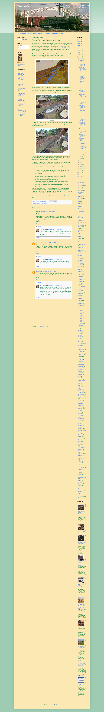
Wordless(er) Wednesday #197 (82, 91)
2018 (79, 54)
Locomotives (80, 361)
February (81, 166)
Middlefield (80, 364)
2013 (79, 176)
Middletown (80, 366)
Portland (80, 413)
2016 (79, 170)
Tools (79, 466)
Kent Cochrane (81, 343)
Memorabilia (80, 363)
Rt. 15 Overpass (81, 444)
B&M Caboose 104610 (81, 193)
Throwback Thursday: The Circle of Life (82, 130)
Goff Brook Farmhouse (80, 290)
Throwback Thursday (80, 462)
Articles (79, 189)
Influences (80, 305)
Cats (79, 213)
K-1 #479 (80, 341)
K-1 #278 (80, 330)
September (81, 152)
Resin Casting (81, 438)
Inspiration (80, 307)
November (81, 60)
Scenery (45, 203)
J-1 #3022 (80, 321)
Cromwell (80, 226)
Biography (80, 203)
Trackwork (80, 471)
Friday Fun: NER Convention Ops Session (82, 112)
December (81, 58)
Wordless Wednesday (80, 495)
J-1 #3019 (80, 320)
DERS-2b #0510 (81, 247)
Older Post (69, 324)
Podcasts (80, 412)
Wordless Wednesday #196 (82, 119)
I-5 (78, 302)
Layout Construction (80, 347)
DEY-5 (79, 260)
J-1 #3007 (80, 310)
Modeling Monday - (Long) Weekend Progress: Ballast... (82, 76)
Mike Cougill (39, 242)
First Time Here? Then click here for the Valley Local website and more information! (40, 33)
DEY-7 (79, 269)
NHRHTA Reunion (82, 386)
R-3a (79, 427)
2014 (79, 174)
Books (79, 206)
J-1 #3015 (80, 315)
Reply (37, 223)
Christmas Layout (82, 222)
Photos (79, 410)
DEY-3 (79, 257)
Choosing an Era (81, 215)
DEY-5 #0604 (81, 262)
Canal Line (80, 211)
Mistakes (37, 203)
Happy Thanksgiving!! (82, 87)
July (80, 156)
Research (80, 436)
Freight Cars (80, 279)
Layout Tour (80, 351)
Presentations (81, 415)
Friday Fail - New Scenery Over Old (82, 83)
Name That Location (80, 378)
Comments (21, 48)
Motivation (80, 374)
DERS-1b (80, 238)
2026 (79, 39)
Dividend (80, 273)
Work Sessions (81, 497)
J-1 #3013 (80, 313)
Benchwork (80, 198)
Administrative (81, 185)
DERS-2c (80, 250)
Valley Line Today (82, 477)
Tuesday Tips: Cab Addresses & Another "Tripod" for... (82, 97)
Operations (80, 400)
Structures (80, 457)
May (80, 160)
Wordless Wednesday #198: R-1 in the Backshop (82, 63)
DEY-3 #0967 (81, 258)
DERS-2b (80, 243)
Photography (81, 408)
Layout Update (81, 353)
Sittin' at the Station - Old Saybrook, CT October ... (82, 107)
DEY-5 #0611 (81, 266)
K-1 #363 (80, 336)
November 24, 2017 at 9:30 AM (48, 211)
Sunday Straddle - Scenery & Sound (82, 102)
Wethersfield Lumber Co (80, 489)
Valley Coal (80, 476)
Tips (79, 464)
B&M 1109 (80, 190)
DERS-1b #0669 (81, 240)
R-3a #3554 (80, 428)
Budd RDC (80, 210)
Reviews (80, 441)
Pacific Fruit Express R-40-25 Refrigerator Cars (21, 103)
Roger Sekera (39, 271)
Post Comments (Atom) (43, 326)
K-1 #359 (80, 335)
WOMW (79, 493)
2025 (79, 41)
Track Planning (81, 467)
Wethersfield (80, 487)
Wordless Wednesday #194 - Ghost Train (82, 147)
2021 (79, 49)
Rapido (79, 433)
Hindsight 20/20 (81, 297)
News (79, 383)
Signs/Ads (80, 455)
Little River (80, 359)
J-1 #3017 (80, 318)
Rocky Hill (80, 443)
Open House (80, 395)
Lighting (79, 358)
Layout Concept (81, 345)
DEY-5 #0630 (81, 268)
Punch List (80, 422)
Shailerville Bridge (82, 450)
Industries (80, 303)
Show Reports (81, 453)
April (80, 162)
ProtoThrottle (81, 420)
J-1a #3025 (80, 325)
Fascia (79, 278)
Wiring (79, 491)
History (79, 298)
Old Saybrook (81, 394)
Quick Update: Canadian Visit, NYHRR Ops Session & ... (82, 125)
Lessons (80, 356)
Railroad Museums (82, 430)
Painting (79, 402)
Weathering (80, 483)
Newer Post (35, 324)
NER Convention (81, 380)
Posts (20, 45)
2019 (79, 52)
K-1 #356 (80, 333)
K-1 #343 (80, 331)
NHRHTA (80, 385)
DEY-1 (79, 255)
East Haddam (81, 274)
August (81, 154)
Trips (79, 472)
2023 (79, 45)
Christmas (80, 220)
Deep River (80, 231)
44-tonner (80, 184)
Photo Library (81, 407)
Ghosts (79, 283)
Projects (79, 417)
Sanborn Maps (81, 447)
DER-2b (79, 236)
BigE (79, 201)
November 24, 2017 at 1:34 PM (49, 242)
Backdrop (80, 195)
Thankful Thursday (82, 458)
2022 (79, 47)
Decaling (80, 230)
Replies (39, 226)
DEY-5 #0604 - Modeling (81, 264)
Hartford (79, 293)
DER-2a (79, 235)
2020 (79, 50)
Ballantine (80, 196)
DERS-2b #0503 (81, 244)
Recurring (80, 434)
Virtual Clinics (81, 482)
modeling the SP (22, 93)
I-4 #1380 (80, 300)
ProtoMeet (80, 418)
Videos (79, 480)
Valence (79, 474)
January (81, 168)
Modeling (80, 371)
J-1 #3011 (80, 312)
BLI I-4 (79, 205)
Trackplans (80, 469)
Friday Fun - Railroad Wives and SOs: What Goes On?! (82, 141)
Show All (25, 117)
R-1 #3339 (80, 425)
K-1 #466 (80, 340)
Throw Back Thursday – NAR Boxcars (21, 88)
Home (52, 324)
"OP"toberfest (81, 182)
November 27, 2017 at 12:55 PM (55, 229)
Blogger (57, 704)
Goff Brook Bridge (82, 286)
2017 (79, 56)
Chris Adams (43, 229)
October (81, 151)
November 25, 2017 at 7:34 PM (49, 271)
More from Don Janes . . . (82, 115)
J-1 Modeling (81, 323)
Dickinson (80, 271)
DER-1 (79, 233)
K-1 (79, 328)
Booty (79, 208)
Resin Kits (80, 439)
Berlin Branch (81, 200)
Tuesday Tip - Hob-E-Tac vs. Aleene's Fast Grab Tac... (82, 70)
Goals (79, 284)
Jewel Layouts (81, 326)
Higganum (80, 295)
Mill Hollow (80, 368)
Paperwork (80, 403)
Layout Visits (81, 354)
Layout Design (81, 349)
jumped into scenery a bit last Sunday (60, 47)
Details (79, 253)
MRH (79, 376)
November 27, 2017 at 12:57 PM (55, 285)
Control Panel (81, 225)
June (80, 158)
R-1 (79, 423)
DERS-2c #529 (81, 251)
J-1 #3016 (80, 317)
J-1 (78, 308)
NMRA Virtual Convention (81, 390)
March (80, 164)
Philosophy (80, 405)
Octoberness (81, 392)
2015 (79, 172)
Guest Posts (80, 292)
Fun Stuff (80, 281)
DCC (79, 228)
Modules (41, 203)
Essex (79, 276)
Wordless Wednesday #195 (82, 135)
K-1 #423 (80, 338)
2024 (79, 43)
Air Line (79, 187)
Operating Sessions (82, 397)
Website (79, 485)
